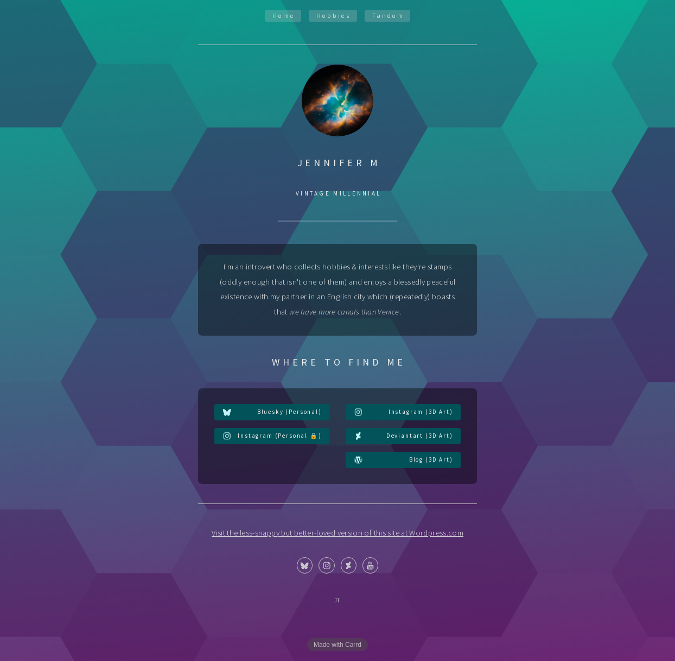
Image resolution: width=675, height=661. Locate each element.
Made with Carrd (337, 645)
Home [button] (283, 15)
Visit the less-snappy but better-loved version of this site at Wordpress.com (337, 533)
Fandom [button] (388, 15)
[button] (272, 412)
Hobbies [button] (333, 15)
